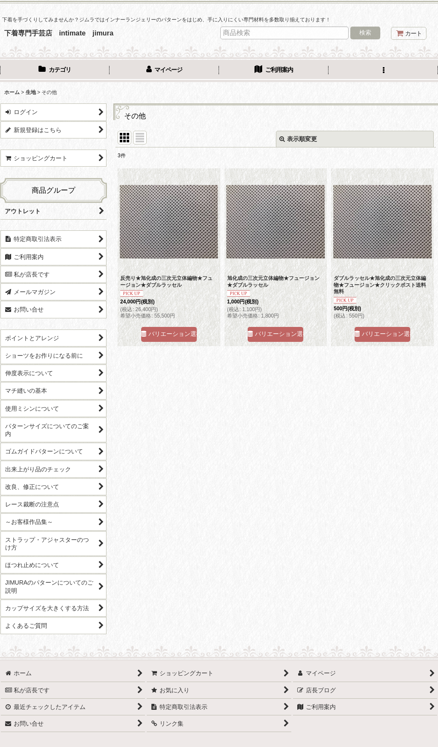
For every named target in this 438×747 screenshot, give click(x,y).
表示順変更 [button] (298, 138)
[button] (383, 70)
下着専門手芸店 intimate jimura (58, 33)
